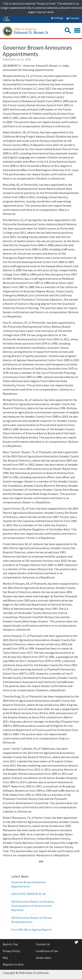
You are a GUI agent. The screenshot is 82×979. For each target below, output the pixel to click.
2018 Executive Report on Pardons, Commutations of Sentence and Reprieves (33, 906)
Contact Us (43, 944)
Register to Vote (13, 964)
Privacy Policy (11, 951)
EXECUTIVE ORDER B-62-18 (28, 894)
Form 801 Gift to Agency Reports (31, 929)
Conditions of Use (47, 951)
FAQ (5, 958)
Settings (57, 18)
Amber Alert (43, 958)
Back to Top (10, 944)
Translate (72, 18)
